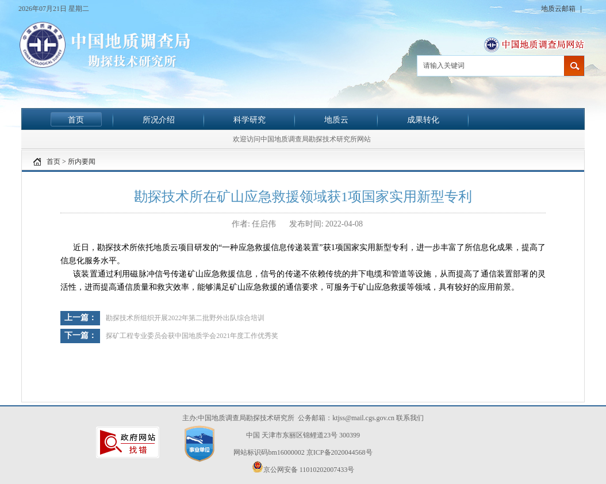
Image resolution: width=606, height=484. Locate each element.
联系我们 (410, 418)
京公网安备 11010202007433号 (303, 467)
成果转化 (423, 119)
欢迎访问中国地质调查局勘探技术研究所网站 (302, 139)
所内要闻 (81, 162)
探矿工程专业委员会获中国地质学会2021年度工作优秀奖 (192, 336)
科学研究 (249, 119)
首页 (76, 119)
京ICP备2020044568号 (339, 452)
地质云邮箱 (559, 9)
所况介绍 (159, 119)
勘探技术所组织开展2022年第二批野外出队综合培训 (185, 318)
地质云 (336, 119)
